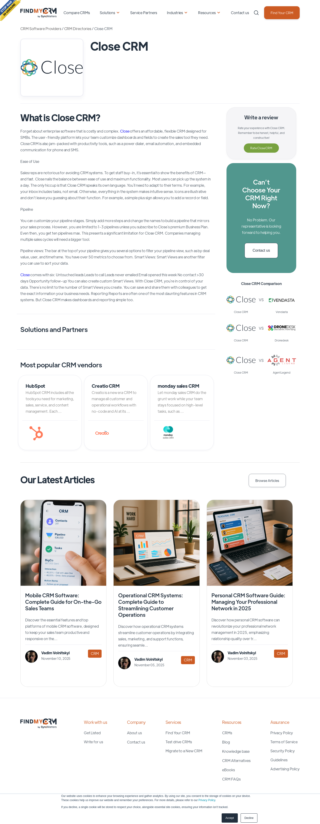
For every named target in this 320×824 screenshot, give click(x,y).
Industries (175, 12)
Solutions (107, 12)
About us (134, 732)
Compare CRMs (76, 12)
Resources (207, 12)
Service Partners (143, 12)
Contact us (240, 12)
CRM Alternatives (236, 760)
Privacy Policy (207, 800)
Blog (226, 742)
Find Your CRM (282, 12)
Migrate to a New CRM (184, 750)
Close (125, 131)
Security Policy (282, 750)
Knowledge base (236, 751)
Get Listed (92, 732)
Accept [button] (230, 818)
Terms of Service (284, 741)
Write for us (93, 741)
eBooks (228, 769)
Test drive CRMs (179, 741)
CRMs (227, 732)
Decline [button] (249, 818)
